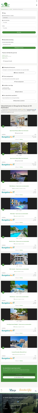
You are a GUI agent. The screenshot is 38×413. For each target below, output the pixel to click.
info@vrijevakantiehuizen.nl (15, 405)
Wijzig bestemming (19, 47)
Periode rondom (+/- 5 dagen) (8, 15)
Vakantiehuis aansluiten (19, 100)
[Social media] (19, 1)
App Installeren (19, 91)
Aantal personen (5, 20)
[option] (13, 390)
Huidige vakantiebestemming (7, 42)
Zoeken (19, 32)
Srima (3, 57)
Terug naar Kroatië (7, 61)
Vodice (3, 58)
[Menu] (36, 5)
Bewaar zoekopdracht (19, 72)
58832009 (12, 406)
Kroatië (10, 9)
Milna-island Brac (5, 56)
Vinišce (3, 55)
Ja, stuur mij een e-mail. (19, 377)
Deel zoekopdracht (19, 81)
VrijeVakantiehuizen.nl (4, 9)
